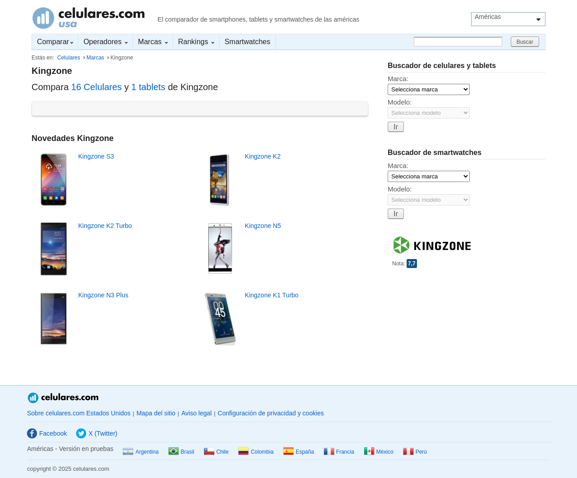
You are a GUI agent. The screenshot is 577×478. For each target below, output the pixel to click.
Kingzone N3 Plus (103, 295)
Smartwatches (247, 42)
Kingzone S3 (96, 156)
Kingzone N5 (263, 225)
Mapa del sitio (156, 413)
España (298, 452)
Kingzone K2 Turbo (105, 225)
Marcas (153, 42)
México (379, 452)
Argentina (140, 452)
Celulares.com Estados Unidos (89, 18)
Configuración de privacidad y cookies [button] (271, 413)
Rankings (196, 42)
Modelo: (400, 102)
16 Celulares (96, 87)
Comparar (55, 42)
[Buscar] (458, 41)
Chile (216, 452)
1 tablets (148, 87)
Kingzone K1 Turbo (271, 295)
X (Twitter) (96, 433)
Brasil (181, 452)
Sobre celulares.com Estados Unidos (79, 413)
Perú (415, 452)
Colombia (256, 452)
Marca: (398, 78)
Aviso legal (196, 413)
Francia (339, 452)
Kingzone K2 (262, 156)
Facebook (47, 433)
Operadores (105, 42)
